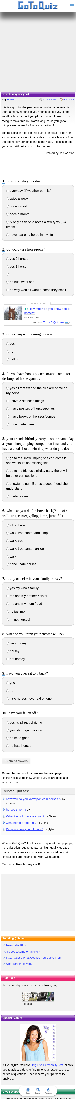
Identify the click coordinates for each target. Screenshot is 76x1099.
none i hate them (20, 424)
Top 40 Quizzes (53, 322)
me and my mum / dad (24, 603)
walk (11, 556)
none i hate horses (21, 564)
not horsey (15, 659)
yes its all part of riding (24, 722)
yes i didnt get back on (24, 730)
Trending (48, 1091)
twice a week (17, 198)
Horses (11, 99)
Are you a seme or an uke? (22, 951)
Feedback (68, 99)
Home (27, 1091)
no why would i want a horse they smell (36, 290)
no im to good (17, 738)
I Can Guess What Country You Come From (33, 957)
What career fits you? (18, 963)
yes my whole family (22, 588)
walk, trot (14, 540)
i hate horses (17, 496)
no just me (15, 611)
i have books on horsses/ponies (30, 416)
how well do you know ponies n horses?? (33, 799)
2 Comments (50, 99)
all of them (15, 525)
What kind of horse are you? (25, 816)
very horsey (16, 643)
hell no (12, 359)
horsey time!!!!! (16, 809)
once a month (17, 214)
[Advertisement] (38, 52)
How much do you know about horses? (46, 311)
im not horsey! (18, 619)
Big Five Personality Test (47, 1065)
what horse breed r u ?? (22, 822)
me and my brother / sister (26, 596)
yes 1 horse (16, 266)
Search (38, 1091)
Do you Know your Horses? (24, 829)
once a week (17, 206)
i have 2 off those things (25, 401)
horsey (12, 651)
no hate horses (18, 745)
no (9, 274)
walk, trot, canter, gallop (25, 548)
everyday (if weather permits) (29, 190)
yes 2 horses (17, 258)
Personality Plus (15, 945)
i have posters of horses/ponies (30, 408)
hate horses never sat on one (29, 698)
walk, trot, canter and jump (27, 533)
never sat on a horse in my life (29, 234)
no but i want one (20, 282)
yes (10, 343)
